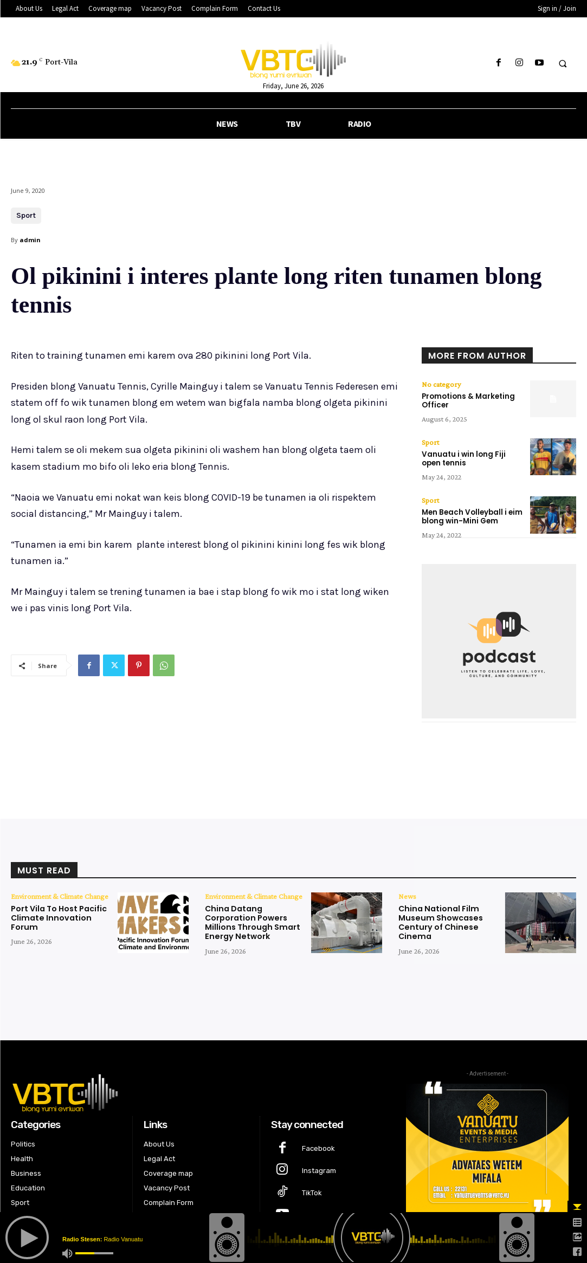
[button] (562, 63)
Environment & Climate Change (59, 894)
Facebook (318, 1146)
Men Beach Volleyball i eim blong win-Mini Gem (471, 515)
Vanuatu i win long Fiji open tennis (463, 458)
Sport (26, 216)
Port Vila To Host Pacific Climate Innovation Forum (59, 916)
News (407, 894)
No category (441, 384)
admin (30, 240)
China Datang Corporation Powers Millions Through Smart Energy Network (251, 921)
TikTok (312, 1191)
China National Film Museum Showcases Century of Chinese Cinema (438, 921)
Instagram (319, 1168)
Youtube (316, 1213)
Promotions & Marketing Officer (468, 400)
